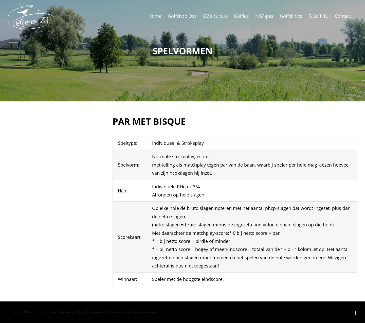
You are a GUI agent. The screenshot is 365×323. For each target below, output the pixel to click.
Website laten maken (142, 312)
